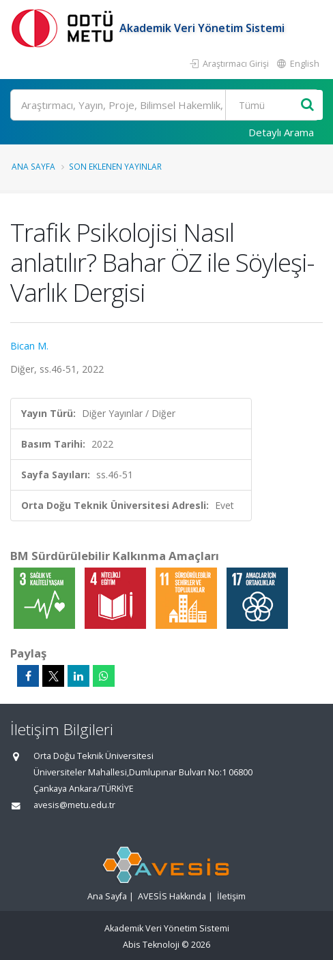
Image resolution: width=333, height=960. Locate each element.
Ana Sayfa (33, 166)
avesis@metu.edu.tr (74, 805)
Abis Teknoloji (151, 944)
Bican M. (29, 345)
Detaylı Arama (281, 132)
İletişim (231, 896)
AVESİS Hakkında (172, 896)
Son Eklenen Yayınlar (115, 166)
